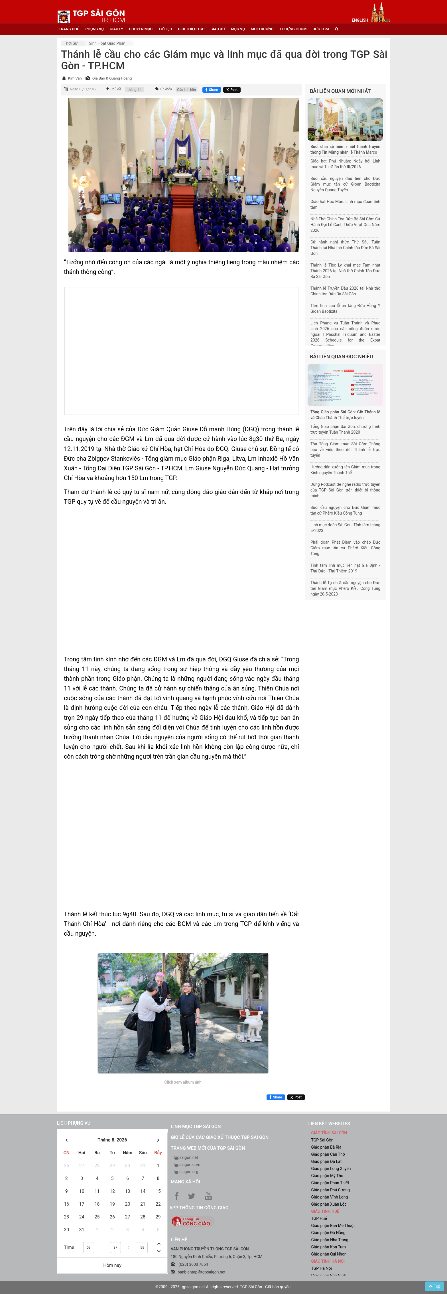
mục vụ (238, 29)
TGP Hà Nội (321, 1268)
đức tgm (320, 29)
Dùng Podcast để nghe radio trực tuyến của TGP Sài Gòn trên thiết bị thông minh (345, 490)
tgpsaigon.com (187, 1164)
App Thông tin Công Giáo (198, 1207)
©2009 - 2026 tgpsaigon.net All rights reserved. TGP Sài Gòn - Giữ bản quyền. (223, 1287)
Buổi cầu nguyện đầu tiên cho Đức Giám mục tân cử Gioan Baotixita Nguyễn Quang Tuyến (345, 184)
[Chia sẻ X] (232, 90)
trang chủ (69, 29)
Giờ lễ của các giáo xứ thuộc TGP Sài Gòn (220, 1137)
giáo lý (116, 29)
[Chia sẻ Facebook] (211, 90)
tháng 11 (134, 90)
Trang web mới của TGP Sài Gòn (208, 1148)
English (360, 20)
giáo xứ (217, 29)
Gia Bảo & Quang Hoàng (112, 78)
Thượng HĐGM (292, 29)
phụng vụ (94, 29)
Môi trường (262, 29)
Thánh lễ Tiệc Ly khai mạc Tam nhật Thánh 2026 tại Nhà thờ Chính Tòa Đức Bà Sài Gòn (345, 271)
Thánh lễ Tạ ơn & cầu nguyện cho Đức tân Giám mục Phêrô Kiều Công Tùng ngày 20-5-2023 (345, 588)
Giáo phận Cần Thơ (328, 1154)
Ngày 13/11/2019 (83, 89)
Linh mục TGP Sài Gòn (196, 1126)
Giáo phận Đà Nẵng (328, 1232)
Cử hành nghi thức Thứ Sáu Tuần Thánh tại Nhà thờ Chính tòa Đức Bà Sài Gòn (345, 248)
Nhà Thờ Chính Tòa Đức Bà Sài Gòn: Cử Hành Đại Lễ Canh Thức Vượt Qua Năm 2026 (345, 225)
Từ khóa (166, 89)
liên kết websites (329, 1123)
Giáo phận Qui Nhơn (329, 1254)
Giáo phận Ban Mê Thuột (333, 1225)
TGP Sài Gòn (322, 1140)
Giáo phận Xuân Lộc (329, 1204)
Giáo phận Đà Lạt (326, 1161)
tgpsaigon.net (186, 1157)
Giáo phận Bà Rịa (326, 1147)
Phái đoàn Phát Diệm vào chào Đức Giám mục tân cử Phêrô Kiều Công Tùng (345, 548)
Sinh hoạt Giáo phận (107, 43)
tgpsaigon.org (186, 1171)
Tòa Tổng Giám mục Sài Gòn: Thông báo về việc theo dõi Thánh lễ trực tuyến (345, 450)
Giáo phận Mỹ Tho (327, 1175)
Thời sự (71, 43)
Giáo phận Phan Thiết (330, 1183)
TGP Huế (319, 1218)
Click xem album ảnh (183, 1082)
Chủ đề (115, 89)
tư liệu (165, 29)
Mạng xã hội (185, 1182)
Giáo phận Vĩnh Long (329, 1197)
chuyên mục (141, 29)
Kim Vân (75, 78)
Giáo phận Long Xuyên (331, 1168)
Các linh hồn (186, 90)
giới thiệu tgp (191, 29)
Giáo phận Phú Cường (330, 1190)
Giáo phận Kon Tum (328, 1247)
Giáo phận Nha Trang (329, 1240)
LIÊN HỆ (179, 1239)
